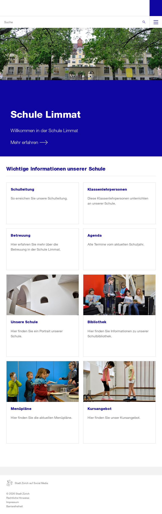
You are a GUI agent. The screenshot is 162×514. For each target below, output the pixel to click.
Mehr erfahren (24, 142)
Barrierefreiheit (14, 506)
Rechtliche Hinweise (17, 497)
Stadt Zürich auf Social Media (27, 483)
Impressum (12, 502)
